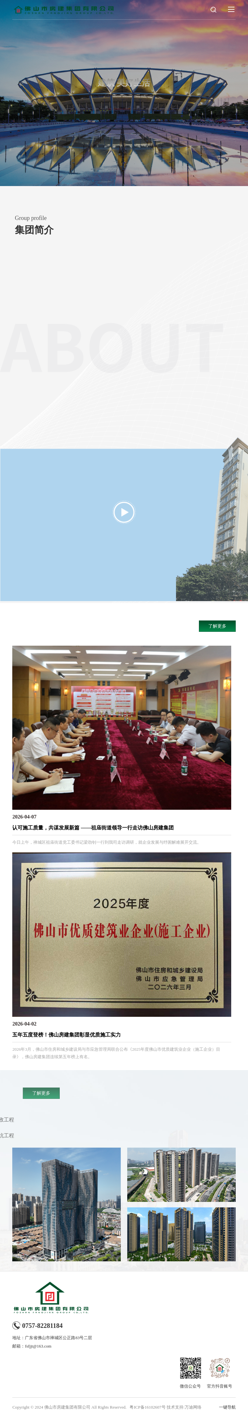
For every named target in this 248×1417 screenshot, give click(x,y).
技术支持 (175, 1407)
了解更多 (217, 626)
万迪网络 (193, 1407)
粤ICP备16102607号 (147, 1407)
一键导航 (227, 1407)
